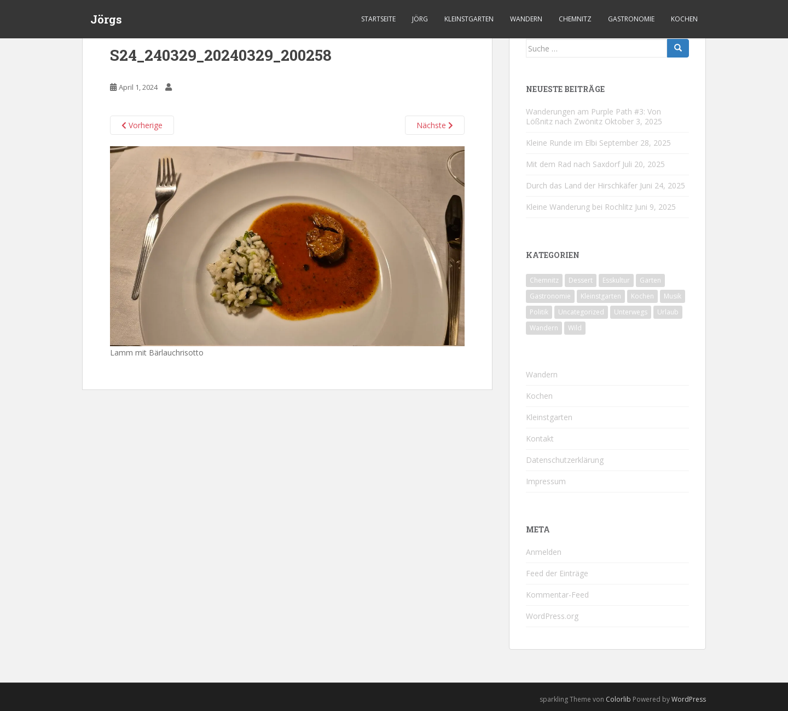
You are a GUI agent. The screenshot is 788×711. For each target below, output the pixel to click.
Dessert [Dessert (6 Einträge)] (581, 280)
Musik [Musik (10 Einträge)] (672, 296)
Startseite (378, 19)
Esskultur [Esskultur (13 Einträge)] (616, 280)
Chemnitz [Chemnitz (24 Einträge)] (544, 280)
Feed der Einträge (557, 573)
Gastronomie (631, 19)
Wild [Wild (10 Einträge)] (575, 327)
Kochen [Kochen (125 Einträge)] (642, 296)
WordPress (688, 699)
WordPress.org (552, 616)
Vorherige (142, 125)
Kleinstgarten (469, 19)
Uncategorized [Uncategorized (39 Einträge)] (581, 312)
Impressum (546, 481)
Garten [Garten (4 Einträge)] (650, 280)
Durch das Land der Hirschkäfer (582, 185)
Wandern (526, 19)
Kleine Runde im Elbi (561, 142)
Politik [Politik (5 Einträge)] (539, 312)
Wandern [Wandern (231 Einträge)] (544, 327)
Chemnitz (575, 19)
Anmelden (543, 552)
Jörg (420, 19)
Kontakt (540, 438)
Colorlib (618, 699)
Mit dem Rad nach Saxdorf (573, 164)
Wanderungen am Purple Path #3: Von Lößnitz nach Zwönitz (593, 116)
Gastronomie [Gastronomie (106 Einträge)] (550, 296)
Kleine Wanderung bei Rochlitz (579, 207)
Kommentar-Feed (557, 594)
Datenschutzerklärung (565, 460)
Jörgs (106, 19)
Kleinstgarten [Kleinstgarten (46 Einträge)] (601, 296)
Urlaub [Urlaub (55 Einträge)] (668, 312)
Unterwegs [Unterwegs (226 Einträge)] (630, 312)
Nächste (434, 125)
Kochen (684, 19)
